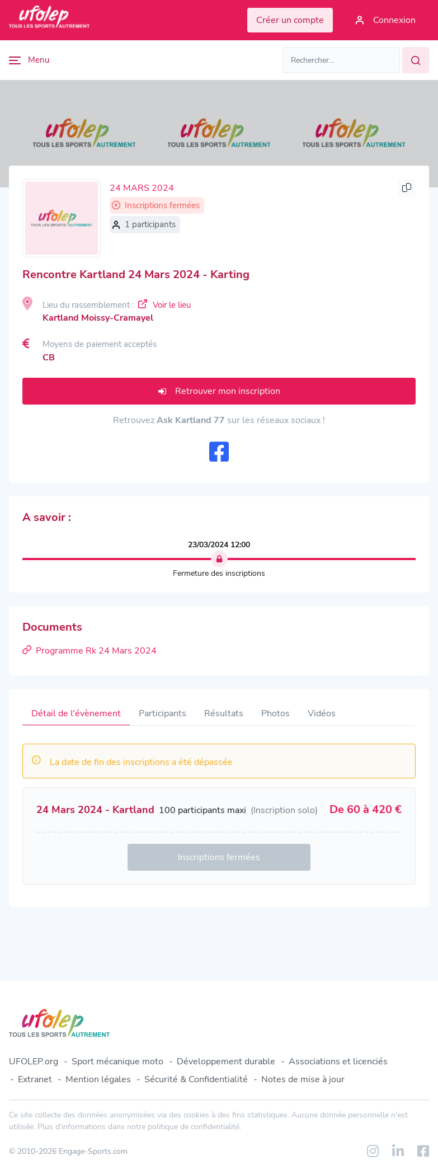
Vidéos (322, 713)
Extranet (35, 1079)
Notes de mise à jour (303, 1079)
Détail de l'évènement (76, 713)
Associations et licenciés (338, 1061)
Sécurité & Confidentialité (196, 1079)
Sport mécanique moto (117, 1061)
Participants (162, 713)
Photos (275, 713)
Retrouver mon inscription (219, 391)
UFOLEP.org (33, 1061)
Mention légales (98, 1079)
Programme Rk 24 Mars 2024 (89, 651)
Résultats (223, 713)
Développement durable (226, 1061)
